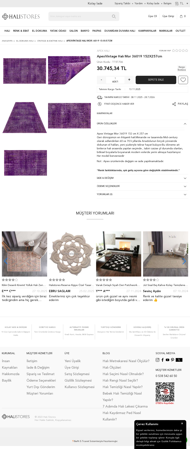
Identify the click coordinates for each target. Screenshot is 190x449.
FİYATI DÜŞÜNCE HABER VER (119, 104)
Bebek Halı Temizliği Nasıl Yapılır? (122, 397)
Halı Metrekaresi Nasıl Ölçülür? (126, 361)
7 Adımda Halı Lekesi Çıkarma (125, 406)
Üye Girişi (168, 16)
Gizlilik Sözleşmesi (78, 380)
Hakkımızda (10, 374)
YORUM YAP (165, 51)
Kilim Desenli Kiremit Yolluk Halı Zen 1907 (22, 286)
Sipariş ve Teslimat (41, 374)
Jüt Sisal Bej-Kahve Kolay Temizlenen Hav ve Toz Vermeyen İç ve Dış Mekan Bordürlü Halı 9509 (165, 286)
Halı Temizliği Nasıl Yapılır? (122, 387)
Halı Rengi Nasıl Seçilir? (120, 380)
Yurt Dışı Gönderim (41, 387)
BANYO (85, 31)
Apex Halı (103, 51)
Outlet (181, 31)
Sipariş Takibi (122, 3)
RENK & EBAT (21, 31)
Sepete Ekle (156, 80)
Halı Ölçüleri (112, 367)
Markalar (165, 31)
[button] (184, 261)
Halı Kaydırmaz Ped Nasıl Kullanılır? (122, 416)
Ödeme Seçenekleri (41, 380)
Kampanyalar (147, 31)
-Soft (76, 441)
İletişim (32, 361)
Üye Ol (152, 16)
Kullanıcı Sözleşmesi (79, 387)
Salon (73, 31)
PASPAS (96, 31)
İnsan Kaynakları (9, 364)
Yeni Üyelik (73, 361)
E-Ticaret (84, 441)
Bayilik (7, 380)
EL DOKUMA (39, 31)
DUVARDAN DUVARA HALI (119, 31)
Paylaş (183, 104)
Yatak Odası (58, 31)
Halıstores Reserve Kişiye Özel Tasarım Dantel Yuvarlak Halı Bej (71, 286)
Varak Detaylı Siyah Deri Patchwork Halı (116, 286)
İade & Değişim (38, 367)
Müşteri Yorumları (40, 393)
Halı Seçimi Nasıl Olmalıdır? (123, 374)
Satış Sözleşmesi (77, 374)
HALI (7, 31)
